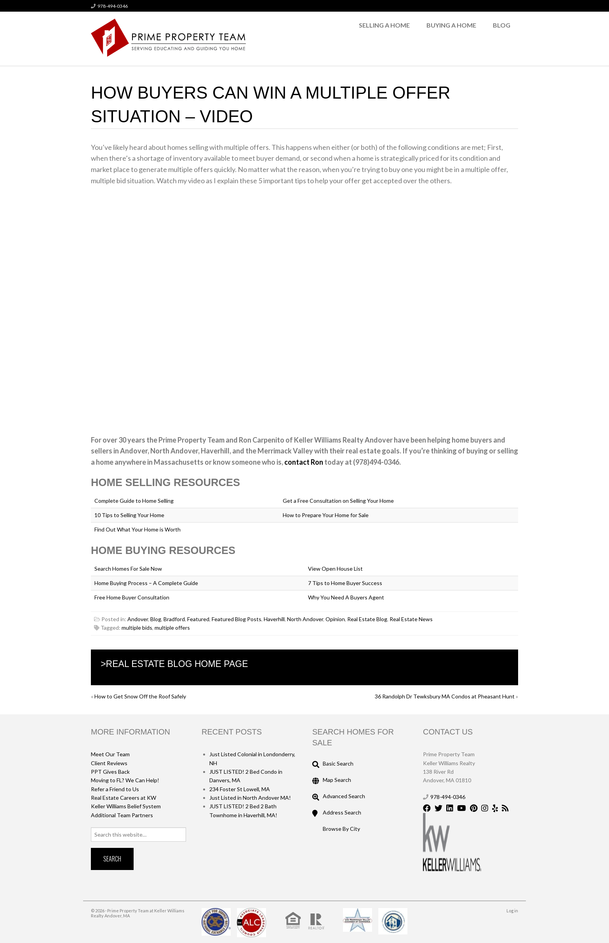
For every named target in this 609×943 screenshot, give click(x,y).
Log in (512, 910)
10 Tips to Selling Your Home (129, 515)
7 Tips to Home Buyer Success (345, 583)
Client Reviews (109, 763)
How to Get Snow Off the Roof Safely (140, 696)
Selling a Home (384, 25)
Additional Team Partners (122, 815)
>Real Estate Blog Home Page (174, 664)
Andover (137, 619)
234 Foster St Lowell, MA (239, 789)
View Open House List (335, 568)
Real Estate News (411, 619)
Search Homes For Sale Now (128, 568)
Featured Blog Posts (236, 619)
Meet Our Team (110, 754)
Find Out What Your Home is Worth (137, 529)
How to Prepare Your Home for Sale (326, 515)
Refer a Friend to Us (115, 789)
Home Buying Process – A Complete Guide (146, 583)
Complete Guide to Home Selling (134, 500)
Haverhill (274, 619)
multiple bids (137, 627)
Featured (198, 619)
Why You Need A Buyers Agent (346, 597)
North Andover (305, 619)
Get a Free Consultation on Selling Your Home (338, 500)
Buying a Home (451, 25)
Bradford (174, 619)
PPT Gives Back (110, 771)
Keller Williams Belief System (126, 806)
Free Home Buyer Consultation (131, 597)
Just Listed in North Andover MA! (250, 797)
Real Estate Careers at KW (123, 797)
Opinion (335, 619)
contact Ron (304, 462)
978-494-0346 (112, 6)
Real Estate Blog (367, 619)
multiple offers (172, 627)
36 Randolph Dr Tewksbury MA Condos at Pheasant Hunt (445, 696)
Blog (501, 25)
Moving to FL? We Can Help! (125, 780)
